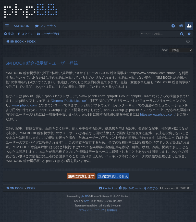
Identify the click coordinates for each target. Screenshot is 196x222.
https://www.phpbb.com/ (157, 114)
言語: (164, 49)
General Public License (69, 101)
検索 (11, 34)
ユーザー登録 (50, 34)
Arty (86, 201)
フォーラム (48, 25)
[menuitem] (173, 26)
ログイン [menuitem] (182, 26)
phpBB (85, 196)
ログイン (27, 34)
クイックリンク (8, 26)
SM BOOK (21, 25)
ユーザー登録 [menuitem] (190, 26)
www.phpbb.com (24, 105)
